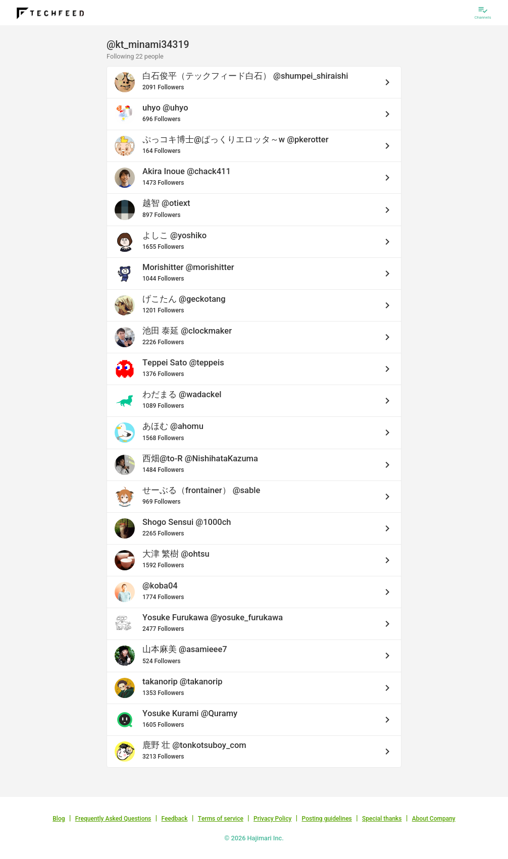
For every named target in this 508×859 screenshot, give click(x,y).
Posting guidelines (326, 818)
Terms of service (220, 818)
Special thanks (382, 818)
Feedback (175, 818)
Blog (59, 818)
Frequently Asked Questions (113, 818)
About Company (433, 818)
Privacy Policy (272, 818)
